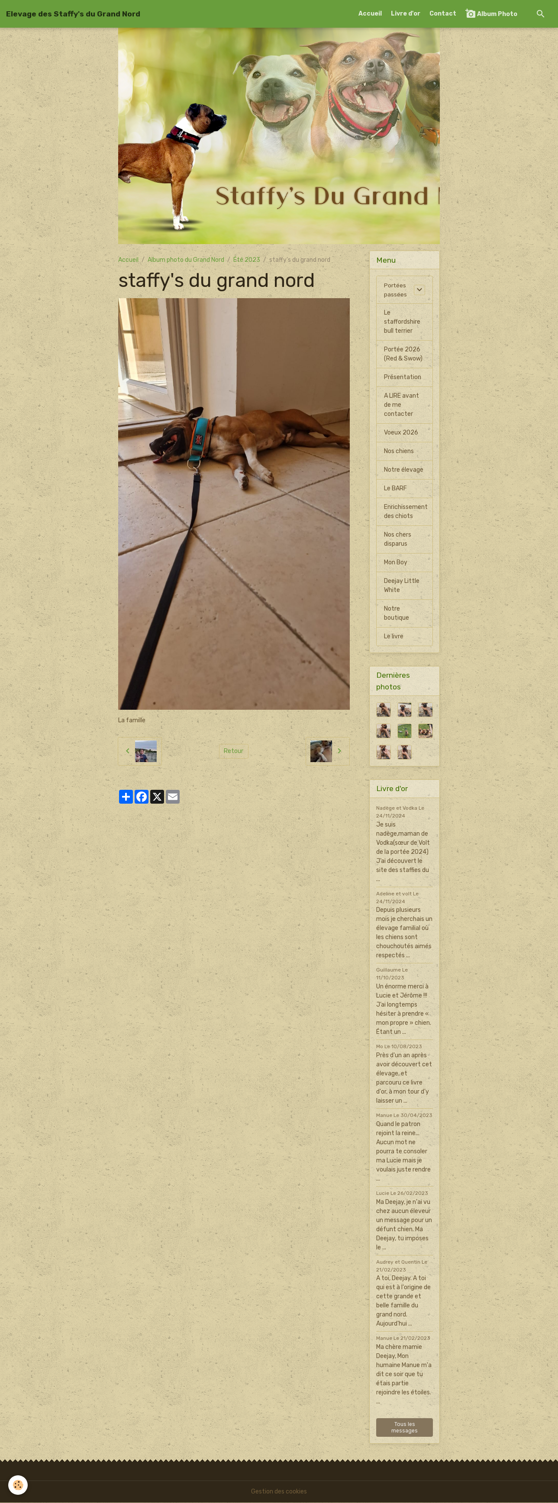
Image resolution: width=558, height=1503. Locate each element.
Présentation (402, 377)
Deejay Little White (401, 586)
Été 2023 (246, 260)
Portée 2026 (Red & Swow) (403, 354)
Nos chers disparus (397, 539)
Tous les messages (404, 1427)
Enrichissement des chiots (406, 512)
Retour (233, 751)
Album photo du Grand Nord (186, 260)
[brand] (73, 13)
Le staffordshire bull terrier (402, 322)
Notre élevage (403, 470)
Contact (442, 13)
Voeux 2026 (401, 433)
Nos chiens (399, 451)
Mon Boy (395, 562)
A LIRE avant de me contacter (401, 405)
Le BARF (395, 488)
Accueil (370, 13)
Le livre (393, 636)
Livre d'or (405, 13)
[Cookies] (18, 1485)
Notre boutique (396, 613)
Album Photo (491, 13)
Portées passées (395, 290)
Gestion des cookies (279, 1492)
